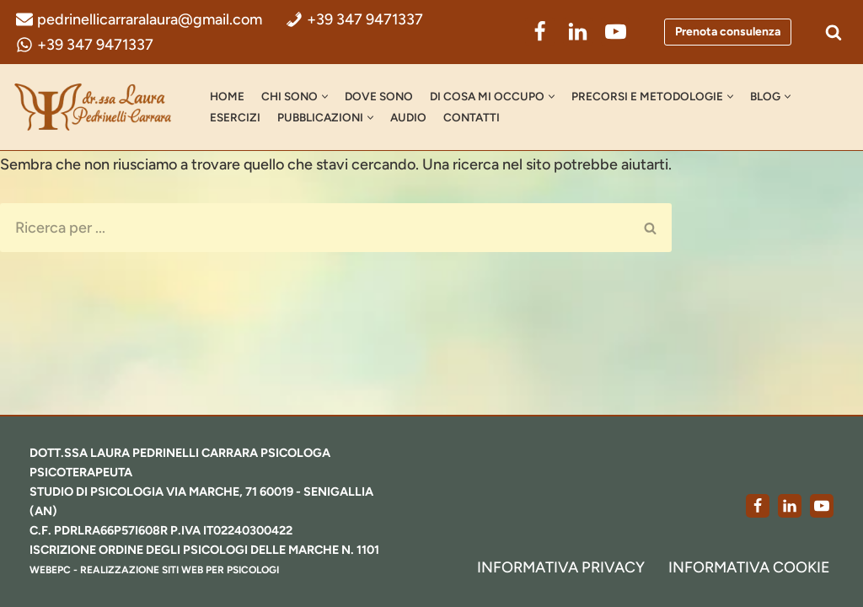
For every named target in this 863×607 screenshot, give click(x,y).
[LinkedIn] (577, 31)
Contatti (471, 117)
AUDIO (408, 117)
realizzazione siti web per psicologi (179, 570)
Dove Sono (379, 96)
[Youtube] (822, 506)
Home (227, 96)
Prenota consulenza (727, 31)
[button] (325, 96)
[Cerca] (833, 32)
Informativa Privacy (561, 567)
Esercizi (235, 117)
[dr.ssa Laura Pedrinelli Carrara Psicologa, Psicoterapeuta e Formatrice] (97, 107)
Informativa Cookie (749, 567)
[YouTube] (615, 31)
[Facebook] (540, 31)
